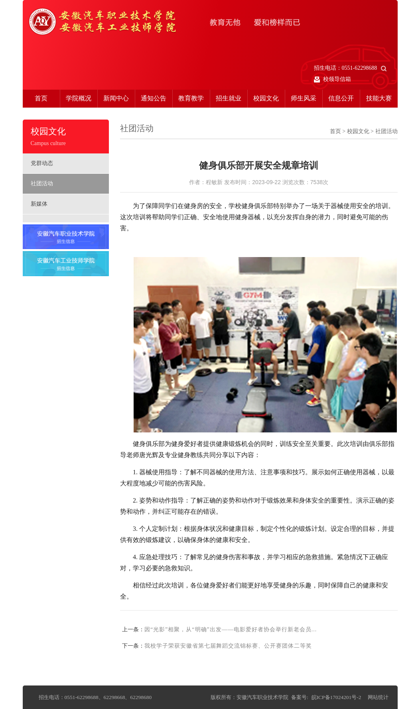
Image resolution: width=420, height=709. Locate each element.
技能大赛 (379, 98)
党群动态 (42, 163)
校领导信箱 (332, 79)
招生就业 (228, 98)
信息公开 (341, 98)
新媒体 (39, 204)
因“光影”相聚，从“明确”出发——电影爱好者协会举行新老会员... (230, 629)
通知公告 (153, 98)
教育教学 (191, 98)
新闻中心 (116, 98)
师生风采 (303, 98)
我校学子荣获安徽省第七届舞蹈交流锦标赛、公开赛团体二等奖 (228, 646)
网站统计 (378, 697)
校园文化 (266, 98)
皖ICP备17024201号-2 (336, 697)
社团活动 (42, 184)
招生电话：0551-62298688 (350, 68)
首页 (41, 98)
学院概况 (78, 98)
